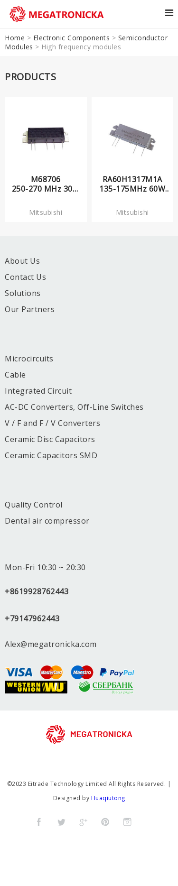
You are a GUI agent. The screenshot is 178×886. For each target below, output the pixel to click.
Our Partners (30, 309)
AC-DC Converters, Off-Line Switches (74, 407)
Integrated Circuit (38, 391)
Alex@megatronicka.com (51, 644)
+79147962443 (32, 618)
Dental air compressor (47, 521)
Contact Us (25, 277)
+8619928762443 (36, 591)
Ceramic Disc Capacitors (50, 439)
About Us (22, 261)
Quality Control (34, 504)
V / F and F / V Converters (52, 423)
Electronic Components (71, 37)
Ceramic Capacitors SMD (51, 455)
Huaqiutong (108, 798)
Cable (15, 374)
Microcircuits (29, 358)
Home (15, 37)
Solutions (23, 293)
